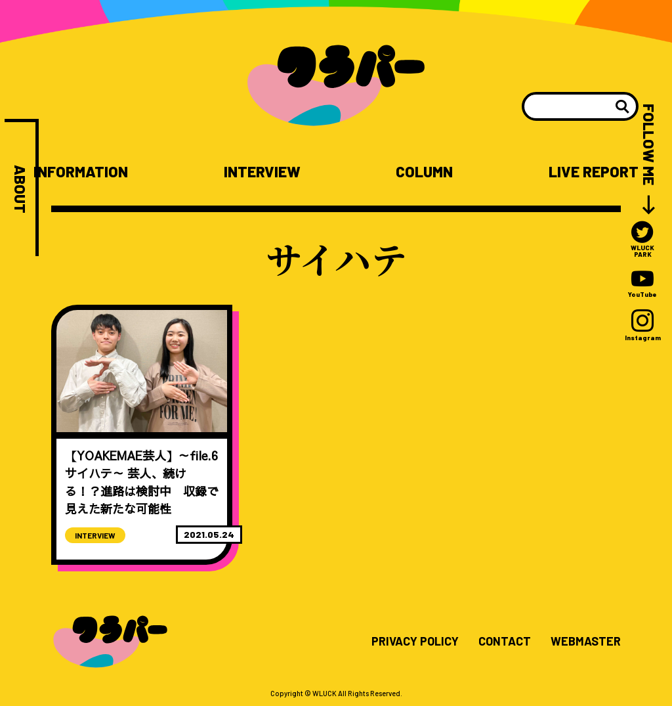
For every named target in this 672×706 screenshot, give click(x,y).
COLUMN (424, 171)
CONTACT (504, 641)
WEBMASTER (586, 641)
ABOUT (20, 189)
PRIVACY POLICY (415, 641)
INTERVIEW (262, 171)
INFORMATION (80, 171)
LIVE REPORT (594, 171)
